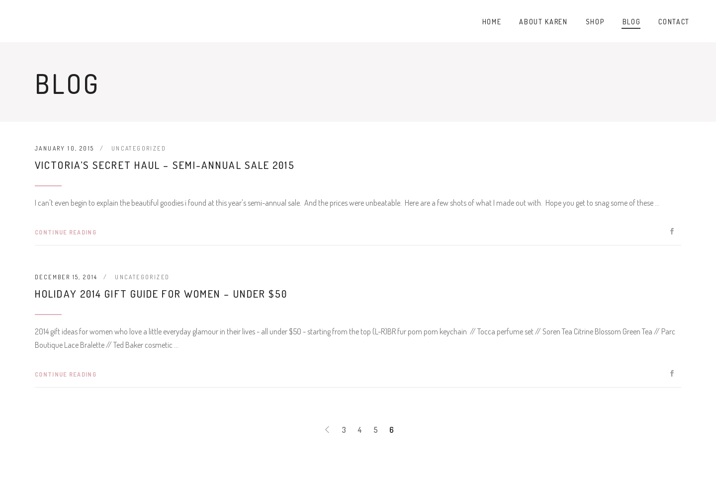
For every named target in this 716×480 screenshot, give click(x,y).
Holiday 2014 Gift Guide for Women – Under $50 (161, 293)
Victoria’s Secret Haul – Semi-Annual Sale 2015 (165, 164)
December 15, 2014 (66, 277)
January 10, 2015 (64, 148)
